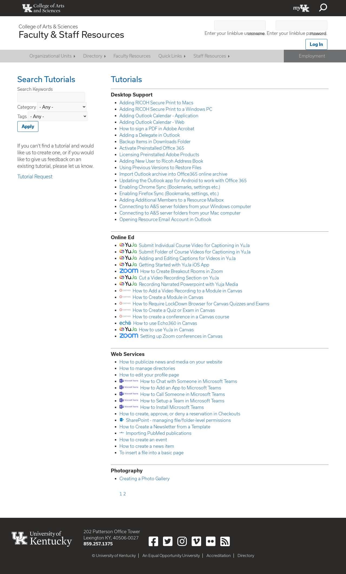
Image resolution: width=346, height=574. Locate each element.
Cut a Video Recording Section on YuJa (179, 277)
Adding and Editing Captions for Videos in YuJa (187, 258)
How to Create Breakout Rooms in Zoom (181, 271)
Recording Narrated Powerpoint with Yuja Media (188, 284)
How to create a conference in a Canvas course (181, 316)
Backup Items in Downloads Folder (155, 141)
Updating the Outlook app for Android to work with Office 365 (183, 180)
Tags (22, 116)
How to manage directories (147, 368)
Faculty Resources (132, 56)
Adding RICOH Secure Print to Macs (156, 102)
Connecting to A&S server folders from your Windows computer (185, 206)
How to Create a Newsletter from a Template (164, 426)
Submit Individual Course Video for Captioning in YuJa (194, 245)
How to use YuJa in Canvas (166, 329)
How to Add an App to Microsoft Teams (180, 387)
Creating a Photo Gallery (144, 478)
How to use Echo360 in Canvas (165, 323)
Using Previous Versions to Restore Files (160, 167)
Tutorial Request (34, 176)
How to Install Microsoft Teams (172, 407)
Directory (92, 56)
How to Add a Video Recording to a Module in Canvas (187, 290)
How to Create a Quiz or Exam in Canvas (174, 310)
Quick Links (170, 56)
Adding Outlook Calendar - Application (158, 115)
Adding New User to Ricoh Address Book (161, 161)
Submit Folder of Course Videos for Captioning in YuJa (195, 251)
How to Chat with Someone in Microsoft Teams (188, 381)
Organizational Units (50, 56)
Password (318, 34)
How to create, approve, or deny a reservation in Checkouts (179, 413)
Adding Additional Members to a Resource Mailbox (171, 200)
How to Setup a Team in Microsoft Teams (182, 400)
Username (256, 34)
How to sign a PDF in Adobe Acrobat (156, 128)
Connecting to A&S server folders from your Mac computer (180, 213)
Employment (312, 56)
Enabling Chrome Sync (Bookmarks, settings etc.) (169, 187)
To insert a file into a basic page (151, 452)
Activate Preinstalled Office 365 (151, 148)
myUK (301, 8)
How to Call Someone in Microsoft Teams (182, 394)
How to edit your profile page (149, 374)
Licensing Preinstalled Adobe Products (159, 154)
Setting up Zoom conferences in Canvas (181, 336)
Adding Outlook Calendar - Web (151, 122)
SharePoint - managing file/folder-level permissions (178, 420)
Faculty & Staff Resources (71, 34)
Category (27, 107)
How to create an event (143, 439)
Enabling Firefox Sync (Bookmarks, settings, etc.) (169, 193)
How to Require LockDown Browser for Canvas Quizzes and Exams (201, 303)
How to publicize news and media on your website (170, 361)
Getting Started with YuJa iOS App (174, 264)
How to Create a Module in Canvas (168, 297)
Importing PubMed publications (158, 433)
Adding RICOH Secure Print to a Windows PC (165, 109)
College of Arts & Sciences (48, 26)
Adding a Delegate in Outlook (149, 135)
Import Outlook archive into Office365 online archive (173, 174)
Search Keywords (35, 89)
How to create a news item (146, 446)
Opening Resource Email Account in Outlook (165, 219)
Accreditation (219, 555)
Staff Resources (210, 56)
